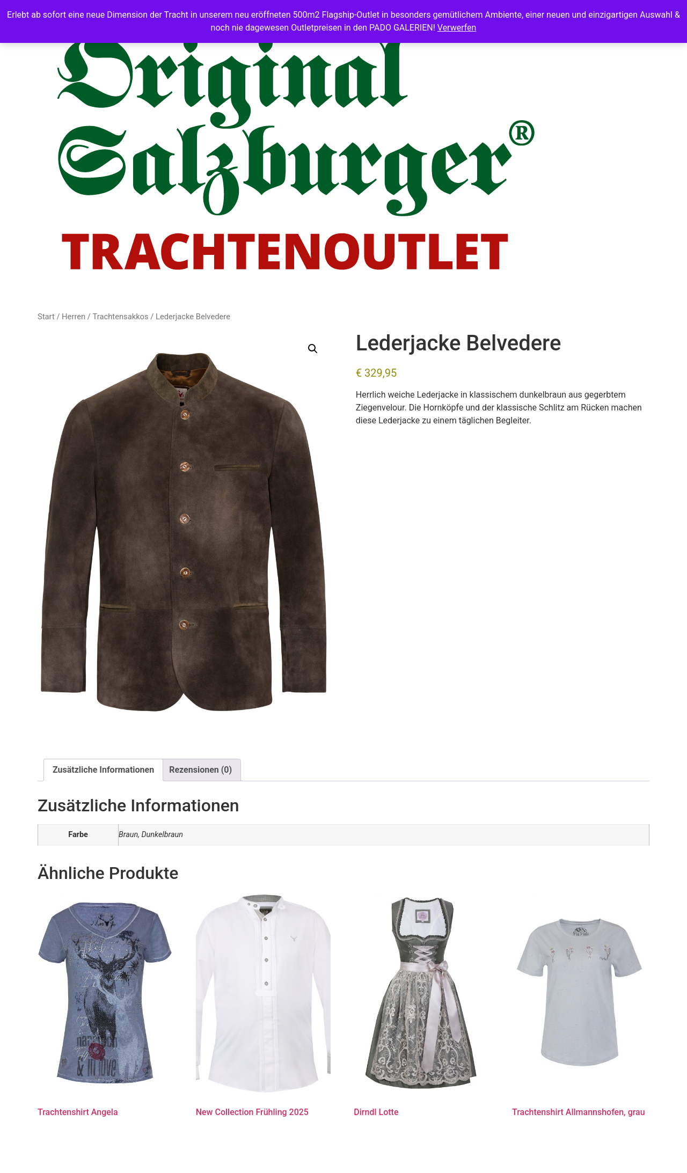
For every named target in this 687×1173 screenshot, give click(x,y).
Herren (73, 316)
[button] (313, 348)
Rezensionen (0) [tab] (200, 770)
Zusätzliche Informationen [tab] (103, 770)
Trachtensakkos (121, 316)
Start (46, 316)
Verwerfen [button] (457, 28)
